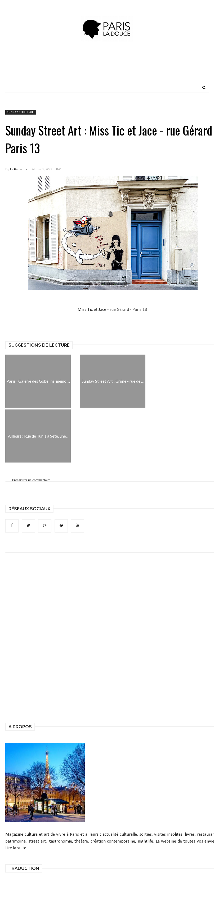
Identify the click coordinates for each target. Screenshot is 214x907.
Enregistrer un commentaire (31, 480)
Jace (102, 309)
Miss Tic (86, 309)
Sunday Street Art (21, 112)
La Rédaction (19, 169)
